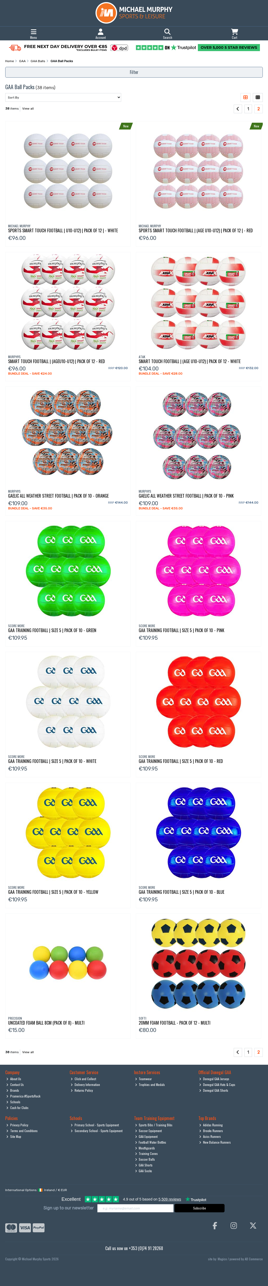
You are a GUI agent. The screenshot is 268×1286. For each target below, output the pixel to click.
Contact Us (15, 1084)
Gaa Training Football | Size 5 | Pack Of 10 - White (52, 761)
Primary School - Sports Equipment (95, 1125)
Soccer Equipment (148, 1130)
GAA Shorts (144, 1165)
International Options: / (36, 1190)
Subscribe (199, 1208)
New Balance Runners (215, 1142)
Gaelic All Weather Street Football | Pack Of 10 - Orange (58, 496)
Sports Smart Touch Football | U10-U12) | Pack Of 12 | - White (63, 230)
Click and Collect (83, 1079)
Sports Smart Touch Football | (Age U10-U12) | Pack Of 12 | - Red (196, 230)
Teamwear (143, 1079)
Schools (13, 1102)
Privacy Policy (17, 1125)
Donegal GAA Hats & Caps (217, 1084)
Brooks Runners (211, 1130)
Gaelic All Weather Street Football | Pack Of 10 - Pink (186, 496)
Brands (12, 1090)
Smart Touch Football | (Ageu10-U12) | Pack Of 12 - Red (56, 361)
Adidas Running (211, 1125)
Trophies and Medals (150, 1084)
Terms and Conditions (22, 1130)
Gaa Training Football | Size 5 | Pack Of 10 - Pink (181, 630)
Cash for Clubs (17, 1107)
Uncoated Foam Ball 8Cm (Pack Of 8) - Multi (46, 1023)
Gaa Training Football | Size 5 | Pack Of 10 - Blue (181, 892)
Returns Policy (82, 1090)
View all (28, 108)
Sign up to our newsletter (68, 1208)
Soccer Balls (145, 1159)
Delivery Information (85, 1084)
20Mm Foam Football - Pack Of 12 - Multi (174, 1023)
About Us (13, 1079)
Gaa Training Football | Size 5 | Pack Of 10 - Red (181, 761)
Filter (134, 72)
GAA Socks (143, 1171)
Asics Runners (210, 1136)
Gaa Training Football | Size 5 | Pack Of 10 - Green (52, 630)
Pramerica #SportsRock (23, 1096)
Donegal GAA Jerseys (214, 1079)
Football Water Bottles (150, 1142)
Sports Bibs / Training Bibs (154, 1125)
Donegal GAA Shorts (213, 1090)
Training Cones (146, 1153)
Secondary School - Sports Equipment (96, 1130)
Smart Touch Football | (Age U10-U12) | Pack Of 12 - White (190, 361)
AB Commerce (254, 1259)
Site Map (13, 1136)
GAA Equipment (146, 1136)
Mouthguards (145, 1148)
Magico (222, 1259)
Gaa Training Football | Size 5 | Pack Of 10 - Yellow (53, 892)
